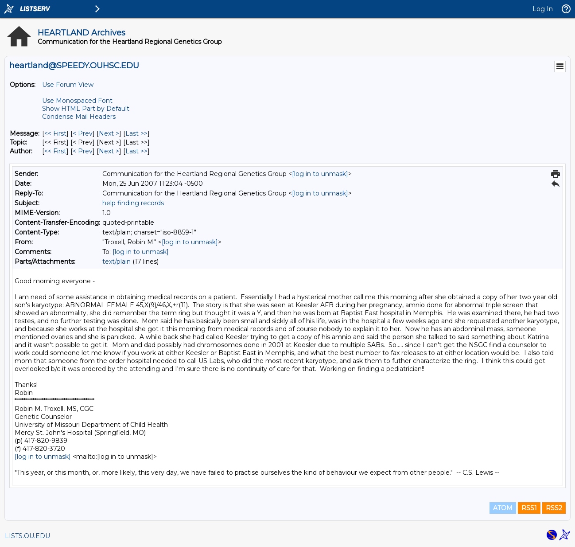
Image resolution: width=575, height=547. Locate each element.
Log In (542, 9)
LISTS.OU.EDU (27, 536)
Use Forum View (67, 85)
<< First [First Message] (55, 133)
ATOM (503, 508)
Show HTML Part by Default (85, 109)
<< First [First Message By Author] (55, 151)
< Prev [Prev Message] (83, 133)
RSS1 (529, 508)
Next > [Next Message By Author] (109, 151)
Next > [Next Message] (109, 133)
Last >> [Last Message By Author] (136, 151)
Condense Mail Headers (79, 117)
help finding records (133, 203)
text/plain (116, 262)
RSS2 (554, 508)
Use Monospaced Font (77, 101)
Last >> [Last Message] (136, 133)
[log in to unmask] (320, 174)
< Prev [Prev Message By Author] (83, 151)
